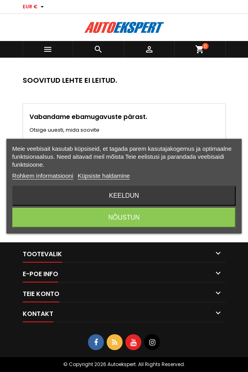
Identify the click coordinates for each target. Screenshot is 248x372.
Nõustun (124, 217)
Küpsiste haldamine (104, 175)
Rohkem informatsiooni (42, 175)
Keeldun (124, 195)
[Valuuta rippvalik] (34, 7)
